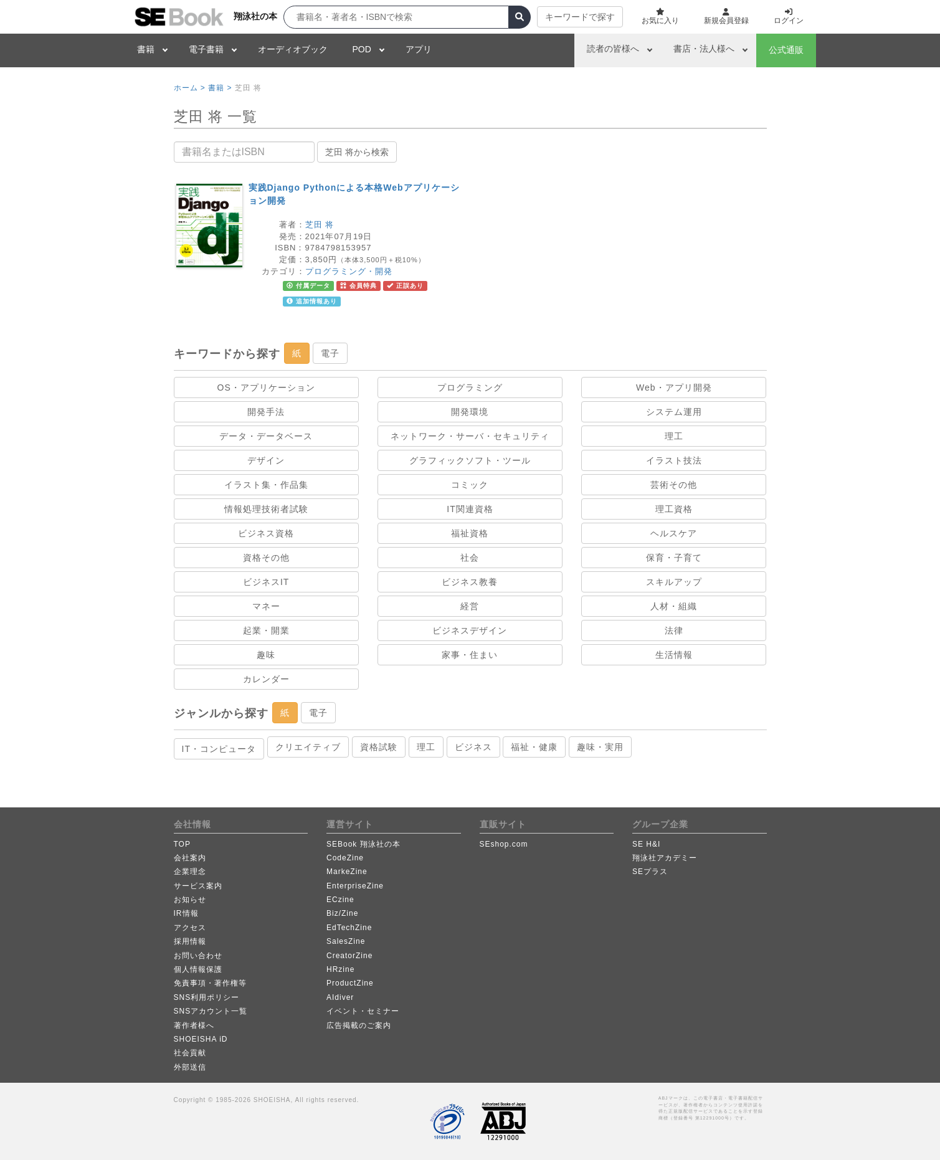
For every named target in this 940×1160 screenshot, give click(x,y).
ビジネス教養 (470, 582)
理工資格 (674, 509)
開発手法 (266, 412)
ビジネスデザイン (469, 630)
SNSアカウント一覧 (211, 1011)
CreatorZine (349, 955)
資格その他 (266, 558)
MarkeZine (347, 871)
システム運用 (674, 412)
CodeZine (345, 857)
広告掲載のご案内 (358, 1025)
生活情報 (674, 655)
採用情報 (190, 941)
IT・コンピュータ (219, 749)
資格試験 (378, 747)
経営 (469, 606)
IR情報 (186, 913)
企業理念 (190, 871)
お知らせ (190, 899)
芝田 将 (320, 224)
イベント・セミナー (362, 1011)
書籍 (145, 49)
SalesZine (345, 941)
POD (362, 49)
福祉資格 (469, 533)
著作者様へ (194, 1025)
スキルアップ (674, 582)
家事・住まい (470, 655)
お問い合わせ (198, 955)
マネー (266, 606)
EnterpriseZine (355, 886)
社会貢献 (190, 1052)
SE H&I (646, 844)
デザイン (266, 460)
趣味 (266, 655)
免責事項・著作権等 (210, 983)
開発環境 (469, 412)
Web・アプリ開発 (674, 387)
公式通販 (786, 50)
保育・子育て (674, 558)
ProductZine (350, 983)
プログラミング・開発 (348, 271)
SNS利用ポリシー (207, 997)
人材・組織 (673, 606)
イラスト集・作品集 (266, 485)
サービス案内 (198, 886)
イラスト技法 (674, 460)
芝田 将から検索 (357, 152)
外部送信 (190, 1067)
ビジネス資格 (266, 533)
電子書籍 (206, 49)
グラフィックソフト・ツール (470, 460)
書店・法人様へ (703, 49)
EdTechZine (349, 927)
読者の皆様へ (613, 49)
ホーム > (190, 87)
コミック (469, 485)
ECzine (340, 899)
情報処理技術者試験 (266, 509)
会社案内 (190, 857)
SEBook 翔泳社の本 (363, 844)
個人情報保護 (198, 969)
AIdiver (340, 997)
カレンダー (266, 679)
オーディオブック (293, 49)
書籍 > (220, 87)
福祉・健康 (534, 747)
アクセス (190, 927)
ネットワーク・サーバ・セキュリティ (470, 436)
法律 (674, 630)
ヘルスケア (673, 533)
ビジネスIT (266, 582)
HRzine (340, 969)
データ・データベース (266, 436)
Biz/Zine (342, 913)
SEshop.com (504, 844)
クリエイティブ (308, 747)
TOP (182, 844)
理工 (674, 436)
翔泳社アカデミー (664, 857)
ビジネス (473, 747)
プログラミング (470, 387)
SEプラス (650, 871)
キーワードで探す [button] (580, 17)
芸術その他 (673, 485)
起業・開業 (266, 630)
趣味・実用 (600, 747)
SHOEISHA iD (201, 1039)
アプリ (419, 49)
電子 (330, 353)
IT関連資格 (470, 509)
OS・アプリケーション (266, 387)
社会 (469, 558)
